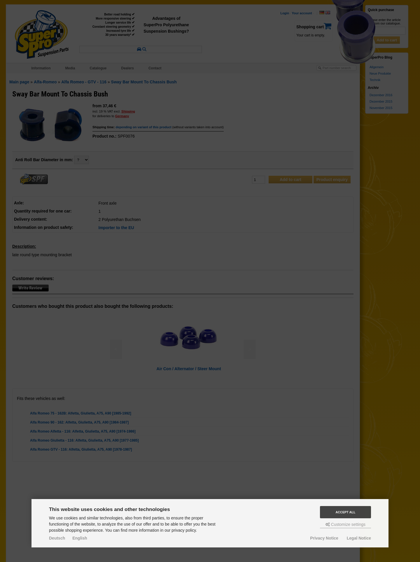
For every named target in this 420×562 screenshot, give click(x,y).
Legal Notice (359, 538)
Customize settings (345, 524)
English (79, 538)
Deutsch (57, 538)
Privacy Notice (324, 538)
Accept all (346, 512)
